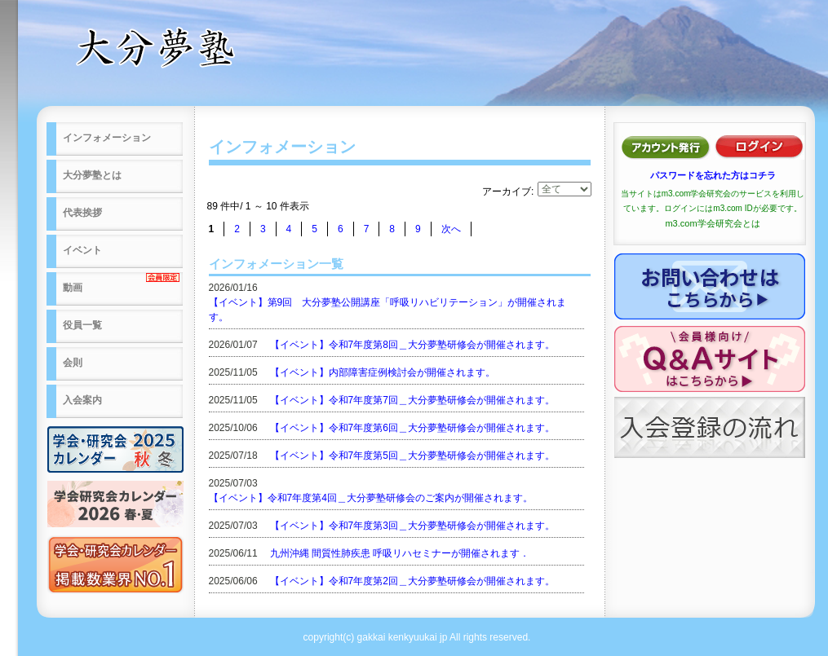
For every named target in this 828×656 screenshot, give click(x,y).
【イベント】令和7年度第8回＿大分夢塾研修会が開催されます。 (412, 344)
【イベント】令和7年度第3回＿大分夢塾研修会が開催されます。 (412, 525)
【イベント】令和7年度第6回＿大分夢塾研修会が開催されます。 (412, 428)
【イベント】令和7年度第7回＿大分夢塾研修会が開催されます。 (412, 400)
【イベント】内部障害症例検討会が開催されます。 (382, 372)
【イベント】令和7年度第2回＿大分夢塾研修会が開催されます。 (412, 581)
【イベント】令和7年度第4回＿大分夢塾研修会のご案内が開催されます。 (371, 498)
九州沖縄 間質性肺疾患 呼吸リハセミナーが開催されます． (400, 553)
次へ (451, 229)
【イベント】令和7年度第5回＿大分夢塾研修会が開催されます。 (412, 455)
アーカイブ (506, 191)
